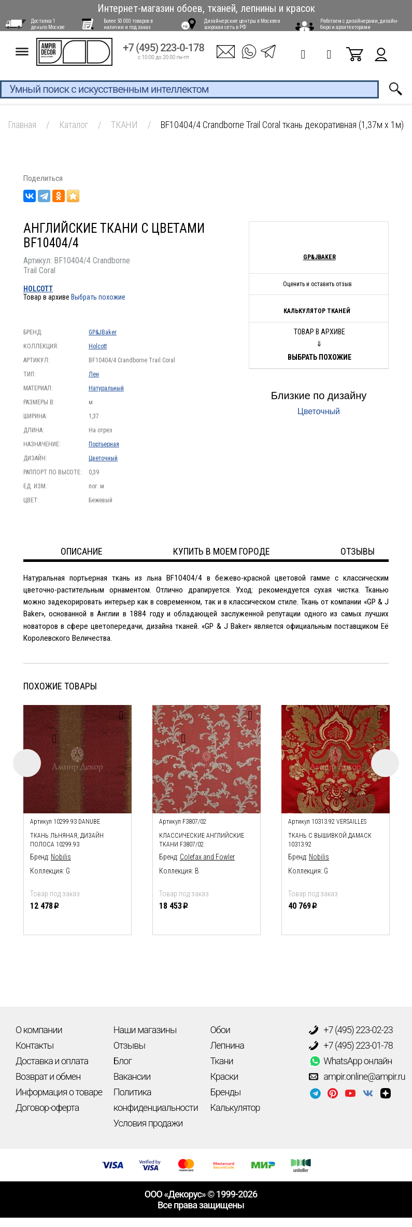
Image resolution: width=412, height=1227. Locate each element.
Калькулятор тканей (316, 311)
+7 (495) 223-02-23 (351, 1030)
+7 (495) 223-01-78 (351, 1045)
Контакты (34, 1045)
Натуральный (106, 388)
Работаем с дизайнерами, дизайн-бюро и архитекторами (359, 24)
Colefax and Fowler (207, 857)
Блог (122, 1060)
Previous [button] (27, 763)
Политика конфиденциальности (155, 1100)
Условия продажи (148, 1123)
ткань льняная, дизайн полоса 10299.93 (67, 840)
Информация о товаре (59, 1092)
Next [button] (385, 763)
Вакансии (132, 1076)
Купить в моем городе (221, 551)
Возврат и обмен (48, 1076)
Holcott (38, 289)
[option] (77, 817)
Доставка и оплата (52, 1060)
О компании (39, 1029)
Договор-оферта (47, 1107)
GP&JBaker (103, 332)
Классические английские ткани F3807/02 (201, 840)
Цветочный (103, 458)
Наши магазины (145, 1029)
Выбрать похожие (98, 297)
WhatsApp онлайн (350, 1061)
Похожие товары (60, 686)
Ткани (221, 1060)
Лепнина (227, 1045)
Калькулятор (235, 1107)
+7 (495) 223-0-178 (163, 52)
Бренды (225, 1092)
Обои (220, 1029)
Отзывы (129, 1045)
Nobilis (61, 857)
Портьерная (104, 444)
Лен (94, 374)
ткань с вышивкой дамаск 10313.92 (330, 840)
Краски (224, 1076)
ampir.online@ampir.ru (357, 1076)
